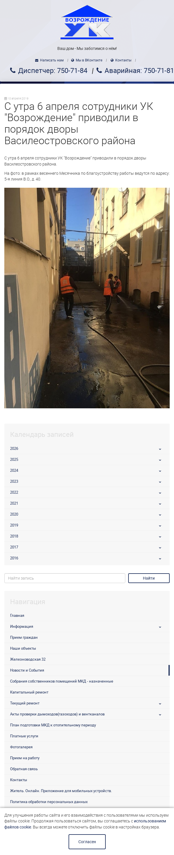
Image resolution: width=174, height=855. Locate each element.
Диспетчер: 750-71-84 (52, 71)
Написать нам (52, 60)
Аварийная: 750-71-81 (139, 71)
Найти (149, 578)
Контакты (123, 60)
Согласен (87, 841)
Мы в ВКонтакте (89, 60)
